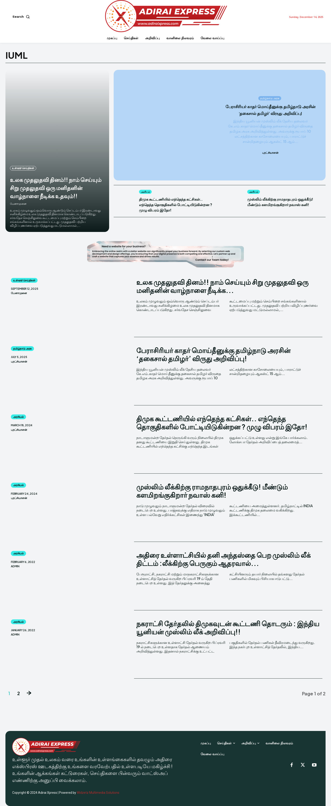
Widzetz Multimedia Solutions (98, 792)
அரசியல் (146, 192)
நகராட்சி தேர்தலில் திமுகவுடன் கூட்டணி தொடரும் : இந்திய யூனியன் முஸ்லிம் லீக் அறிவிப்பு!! (227, 627)
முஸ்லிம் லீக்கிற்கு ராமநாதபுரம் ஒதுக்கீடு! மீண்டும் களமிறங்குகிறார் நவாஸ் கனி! (283, 204)
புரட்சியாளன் (270, 156)
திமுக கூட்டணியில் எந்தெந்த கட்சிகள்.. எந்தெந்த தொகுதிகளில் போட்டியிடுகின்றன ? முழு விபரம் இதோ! (174, 207)
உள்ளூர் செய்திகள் (23, 160)
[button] (21, 16)
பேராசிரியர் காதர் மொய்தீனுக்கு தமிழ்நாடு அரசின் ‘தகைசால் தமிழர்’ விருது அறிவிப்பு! (270, 109)
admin (15, 566)
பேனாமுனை (18, 203)
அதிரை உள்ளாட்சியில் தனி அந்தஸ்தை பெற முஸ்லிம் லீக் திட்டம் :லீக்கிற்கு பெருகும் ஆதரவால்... (223, 559)
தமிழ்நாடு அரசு (270, 95)
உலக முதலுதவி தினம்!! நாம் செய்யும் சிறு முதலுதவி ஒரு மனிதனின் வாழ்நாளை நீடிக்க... (222, 286)
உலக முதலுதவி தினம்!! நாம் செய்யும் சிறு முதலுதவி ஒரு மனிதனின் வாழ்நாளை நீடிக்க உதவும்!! (54, 183)
